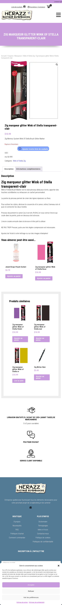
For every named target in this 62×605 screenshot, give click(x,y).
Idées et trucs (43, 530)
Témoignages (43, 526)
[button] (58, 566)
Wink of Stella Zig (29, 56)
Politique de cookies (22, 602)
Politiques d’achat (17, 534)
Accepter (31, 585)
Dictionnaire (43, 522)
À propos (17, 522)
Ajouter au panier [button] (14, 276)
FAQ (17, 530)
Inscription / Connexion (37, 7)
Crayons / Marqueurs (15, 56)
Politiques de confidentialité (36, 602)
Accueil (3, 56)
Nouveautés (17, 526)
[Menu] (58, 15)
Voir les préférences (31, 597)
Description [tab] (8, 169)
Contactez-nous (43, 534)
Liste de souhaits (16, 7)
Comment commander (17, 538)
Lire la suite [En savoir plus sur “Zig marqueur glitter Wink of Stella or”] (19, 381)
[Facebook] (24, 7)
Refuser (31, 591)
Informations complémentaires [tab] (28, 169)
